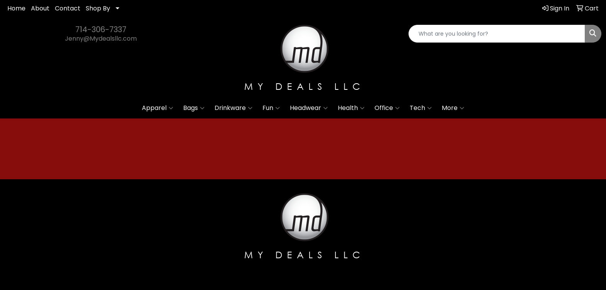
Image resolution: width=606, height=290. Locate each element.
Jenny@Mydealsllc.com (101, 38)
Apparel (157, 108)
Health (351, 108)
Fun (271, 108)
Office (387, 108)
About (40, 8)
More (453, 108)
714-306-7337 (100, 29)
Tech (421, 108)
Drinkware (233, 108)
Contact (67, 8)
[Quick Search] (497, 34)
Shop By (98, 8)
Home (16, 8)
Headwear (309, 108)
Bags (193, 108)
